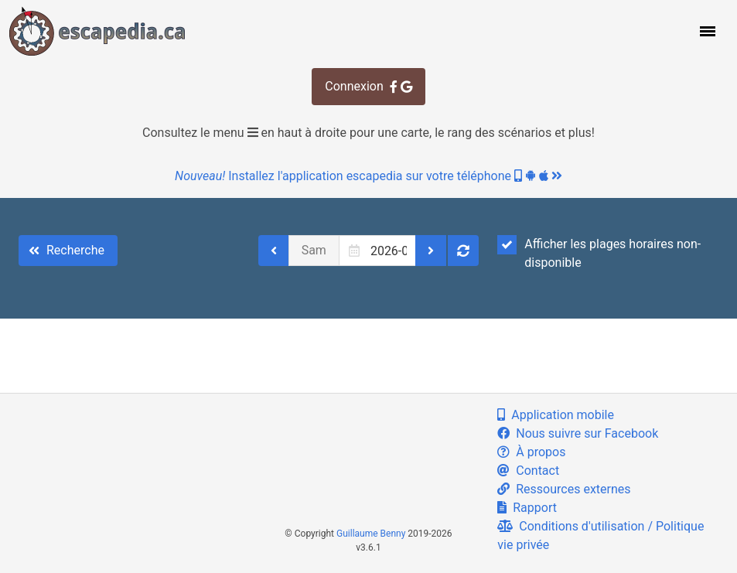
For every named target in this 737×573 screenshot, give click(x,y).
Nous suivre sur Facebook (577, 433)
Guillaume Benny (370, 533)
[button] (706, 31)
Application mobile (555, 415)
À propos (531, 452)
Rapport (527, 507)
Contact (528, 470)
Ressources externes (563, 489)
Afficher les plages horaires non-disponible (599, 252)
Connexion (368, 86)
